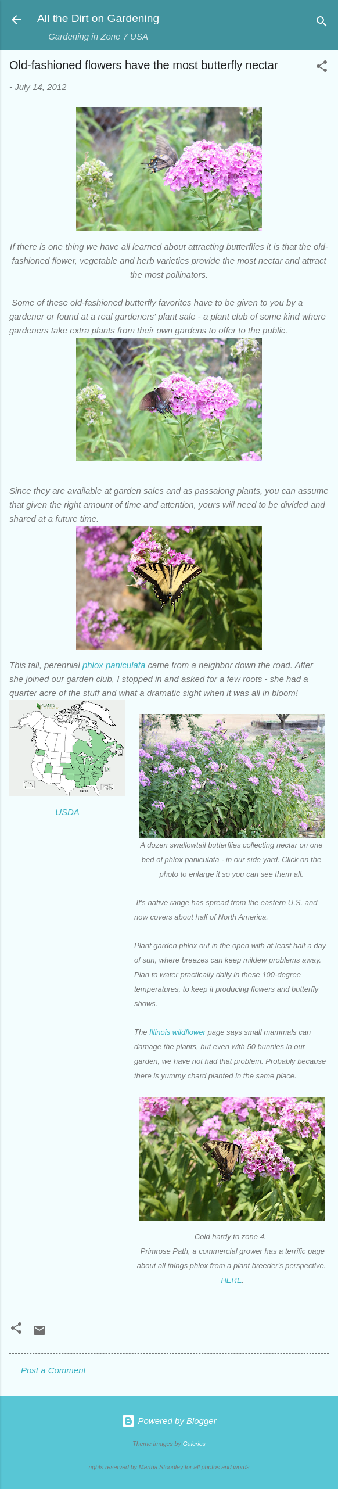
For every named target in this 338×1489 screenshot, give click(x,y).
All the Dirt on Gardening (98, 18)
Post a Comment (53, 1370)
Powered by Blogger (168, 1421)
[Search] (322, 23)
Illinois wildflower (177, 1032)
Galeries (194, 1443)
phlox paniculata (113, 665)
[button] (322, 68)
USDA (67, 812)
